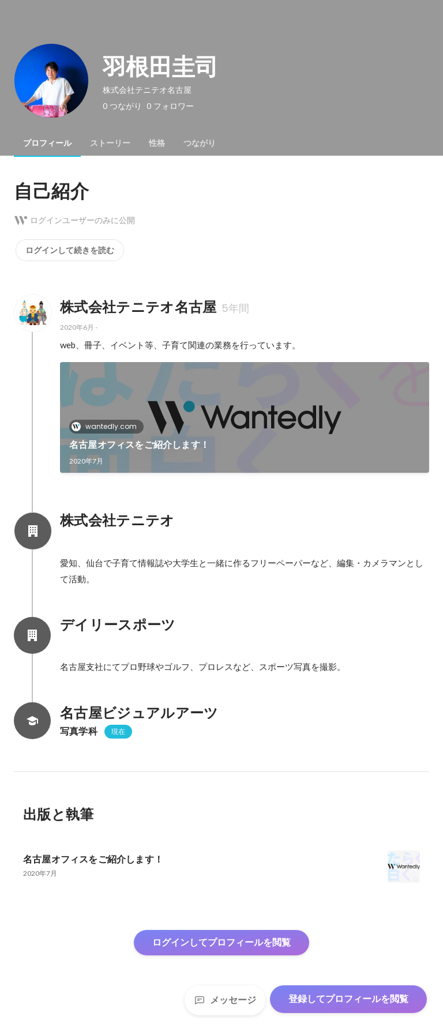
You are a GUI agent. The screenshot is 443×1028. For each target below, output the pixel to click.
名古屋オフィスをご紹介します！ (139, 444)
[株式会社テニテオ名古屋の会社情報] (32, 313)
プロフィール (47, 143)
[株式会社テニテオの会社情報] (32, 531)
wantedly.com (108, 426)
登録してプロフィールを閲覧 (348, 999)
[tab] (47, 143)
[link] (244, 417)
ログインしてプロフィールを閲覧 (221, 942)
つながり (199, 143)
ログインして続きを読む (69, 250)
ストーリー (110, 143)
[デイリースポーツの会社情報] (32, 635)
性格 (157, 143)
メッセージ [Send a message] (225, 1000)
